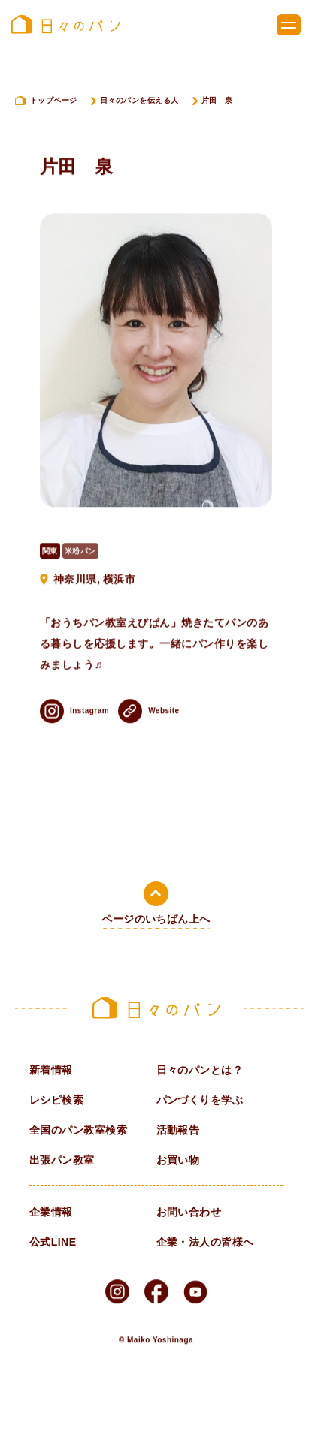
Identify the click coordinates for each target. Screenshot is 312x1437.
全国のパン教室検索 (78, 1130)
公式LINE (53, 1242)
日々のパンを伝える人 (139, 100)
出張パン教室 (62, 1160)
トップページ (53, 100)
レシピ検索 (56, 1100)
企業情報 (51, 1212)
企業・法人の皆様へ (205, 1242)
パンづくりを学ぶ (200, 1100)
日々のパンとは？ (200, 1070)
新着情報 (51, 1070)
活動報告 (178, 1130)
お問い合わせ (189, 1212)
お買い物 (178, 1160)
